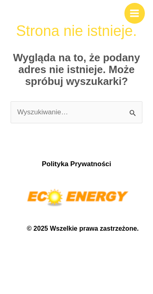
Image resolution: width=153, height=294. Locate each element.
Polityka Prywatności (76, 164)
